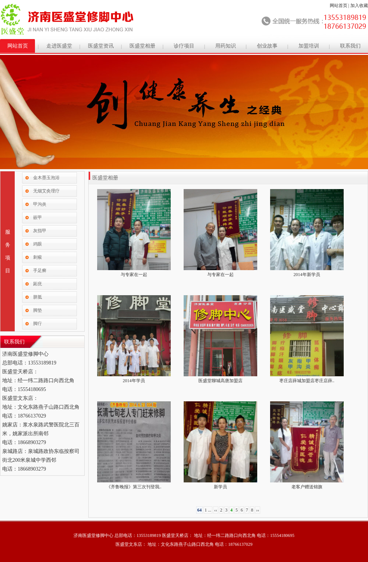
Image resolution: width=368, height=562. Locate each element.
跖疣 (37, 283)
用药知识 (225, 46)
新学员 (220, 486)
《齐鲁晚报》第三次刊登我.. (134, 486)
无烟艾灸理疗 (46, 190)
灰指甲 (39, 230)
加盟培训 (308, 46)
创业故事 (267, 46)
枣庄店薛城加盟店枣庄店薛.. (307, 380)
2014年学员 (134, 380)
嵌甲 (37, 217)
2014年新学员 (307, 274)
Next (361, 109)
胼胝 (37, 297)
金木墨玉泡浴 (46, 177)
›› (257, 510)
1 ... (208, 510)
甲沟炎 (39, 204)
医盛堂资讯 (101, 46)
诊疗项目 (184, 46)
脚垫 (37, 310)
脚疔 (37, 323)
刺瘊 (37, 257)
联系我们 (350, 46)
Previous (7, 109)
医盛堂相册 (142, 46)
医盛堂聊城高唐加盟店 (220, 380)
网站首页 (338, 5)
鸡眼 (37, 244)
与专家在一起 (134, 274)
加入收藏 (359, 5)
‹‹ (215, 510)
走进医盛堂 (59, 46)
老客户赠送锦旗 (306, 486)
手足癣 (39, 270)
